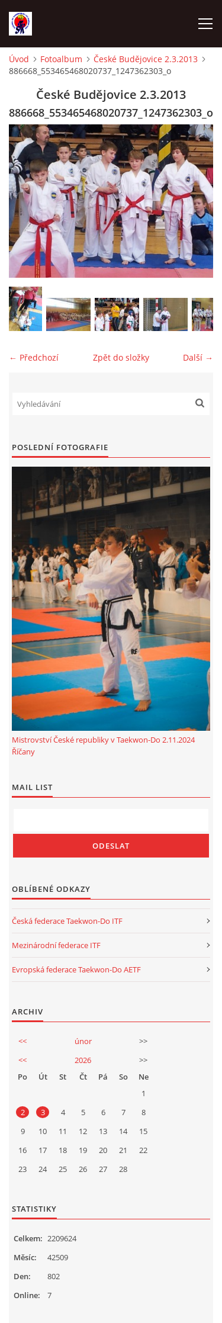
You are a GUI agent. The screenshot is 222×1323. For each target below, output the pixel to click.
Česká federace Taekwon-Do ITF (67, 921)
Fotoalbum (61, 59)
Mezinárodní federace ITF (56, 945)
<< (22, 1041)
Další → (198, 357)
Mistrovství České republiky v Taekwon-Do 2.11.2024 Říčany (103, 745)
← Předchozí (34, 357)
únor (83, 1041)
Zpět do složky (121, 357)
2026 (83, 1060)
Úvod (19, 59)
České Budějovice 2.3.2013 (146, 59)
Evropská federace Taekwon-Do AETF (76, 969)
